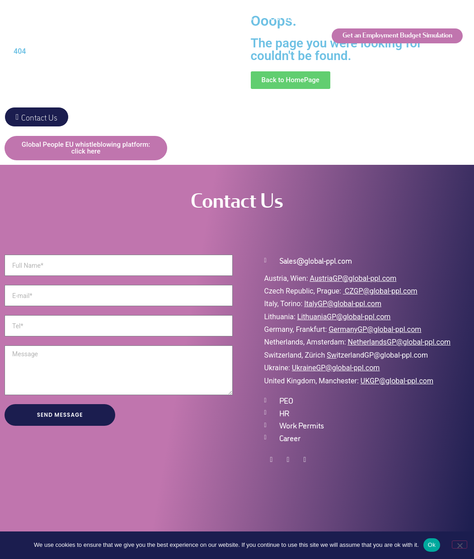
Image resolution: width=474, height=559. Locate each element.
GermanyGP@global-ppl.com (375, 329)
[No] (459, 544)
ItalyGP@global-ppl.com (342, 303)
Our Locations (292, 18)
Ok (432, 544)
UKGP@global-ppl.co (394, 381)
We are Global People (105, 18)
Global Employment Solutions (205, 18)
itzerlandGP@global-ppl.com (377, 355)
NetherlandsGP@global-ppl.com (399, 342)
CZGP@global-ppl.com (381, 291)
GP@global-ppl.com (348, 367)
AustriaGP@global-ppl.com (353, 278)
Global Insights (192, 53)
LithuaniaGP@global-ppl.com (343, 316)
